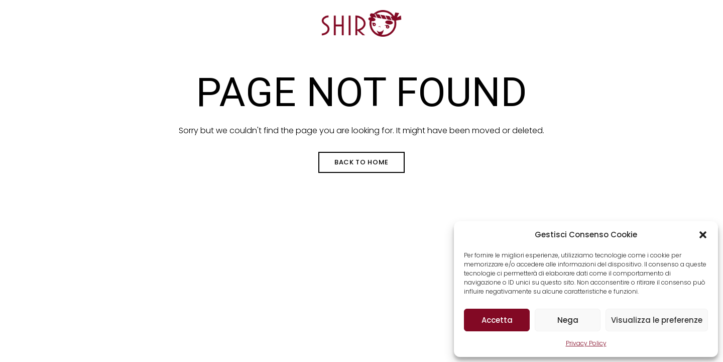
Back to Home (361, 162)
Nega (567, 320)
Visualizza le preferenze (656, 320)
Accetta (497, 320)
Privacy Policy (586, 343)
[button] (703, 235)
